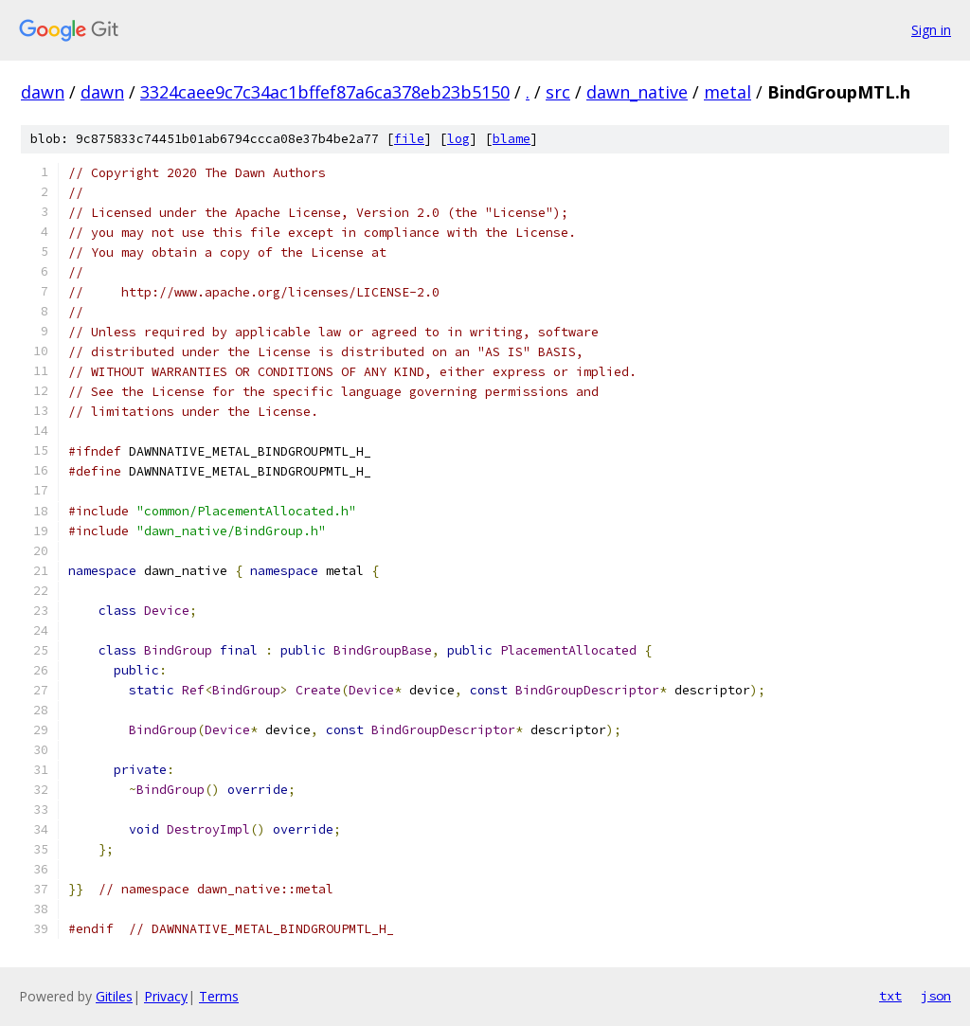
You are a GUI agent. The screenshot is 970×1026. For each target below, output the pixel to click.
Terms (219, 996)
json (936, 995)
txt (890, 995)
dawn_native (637, 92)
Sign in (931, 30)
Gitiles (114, 996)
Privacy (166, 996)
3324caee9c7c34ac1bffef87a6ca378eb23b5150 (325, 92)
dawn (42, 92)
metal (727, 92)
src (558, 92)
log (458, 139)
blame (511, 139)
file (409, 139)
